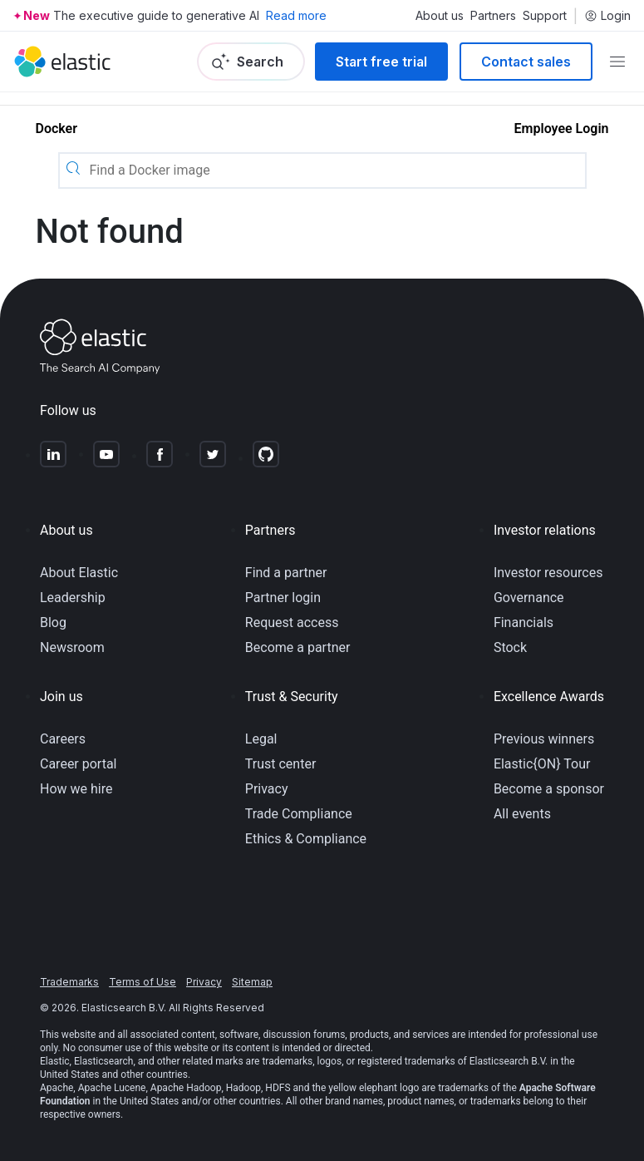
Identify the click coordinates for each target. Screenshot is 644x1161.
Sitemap (252, 982)
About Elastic (79, 572)
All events (522, 814)
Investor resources (548, 572)
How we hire (76, 789)
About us (439, 16)
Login (607, 15)
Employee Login (561, 128)
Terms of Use (142, 982)
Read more (296, 15)
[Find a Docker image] (335, 170)
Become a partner (298, 647)
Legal (261, 739)
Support (545, 16)
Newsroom (72, 647)
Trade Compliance (298, 814)
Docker (56, 128)
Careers (63, 739)
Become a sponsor (549, 789)
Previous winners (544, 739)
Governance (529, 597)
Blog (53, 622)
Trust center (281, 764)
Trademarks (69, 982)
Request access (292, 622)
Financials (523, 622)
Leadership (73, 597)
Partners (493, 16)
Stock (510, 647)
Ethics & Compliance (305, 839)
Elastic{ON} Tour (542, 764)
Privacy (266, 789)
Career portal (78, 764)
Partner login (283, 597)
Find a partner (286, 572)
